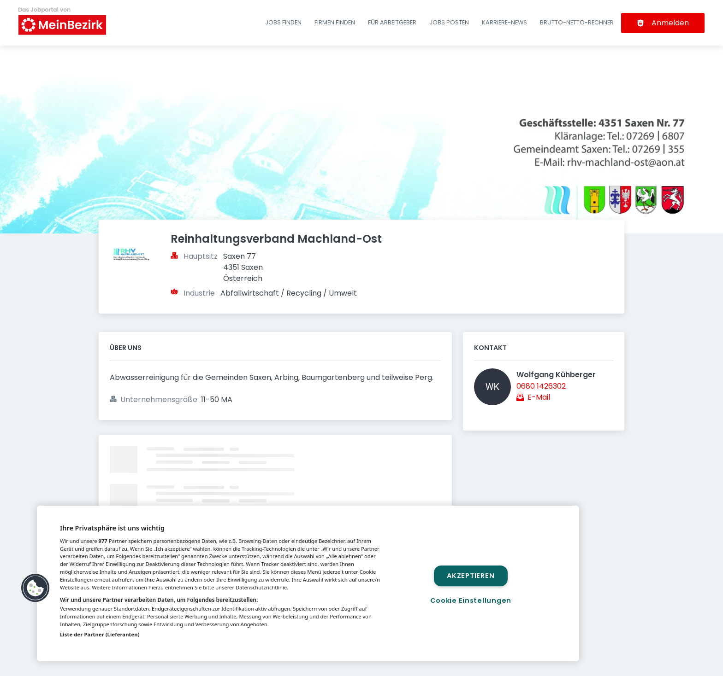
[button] (35, 588)
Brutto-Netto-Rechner (577, 22)
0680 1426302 (541, 386)
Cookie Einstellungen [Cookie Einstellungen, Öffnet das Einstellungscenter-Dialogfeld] (470, 600)
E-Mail (538, 397)
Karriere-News (504, 22)
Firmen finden (334, 22)
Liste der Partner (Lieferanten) (100, 634)
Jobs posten (449, 22)
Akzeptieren (470, 575)
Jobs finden (283, 22)
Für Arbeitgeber (392, 22)
